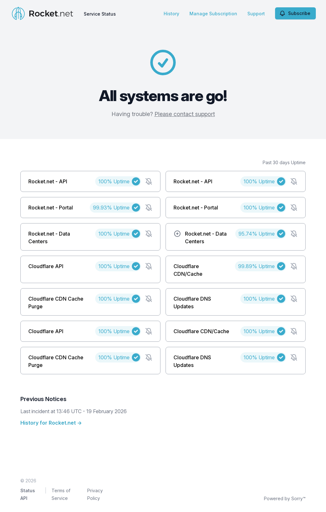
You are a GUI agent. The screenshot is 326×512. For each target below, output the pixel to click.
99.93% (111, 207)
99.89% (256, 266)
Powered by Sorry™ (285, 498)
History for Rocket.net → (51, 423)
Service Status (100, 14)
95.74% (256, 233)
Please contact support (184, 114)
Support (256, 13)
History (171, 13)
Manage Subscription (213, 13)
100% (114, 181)
